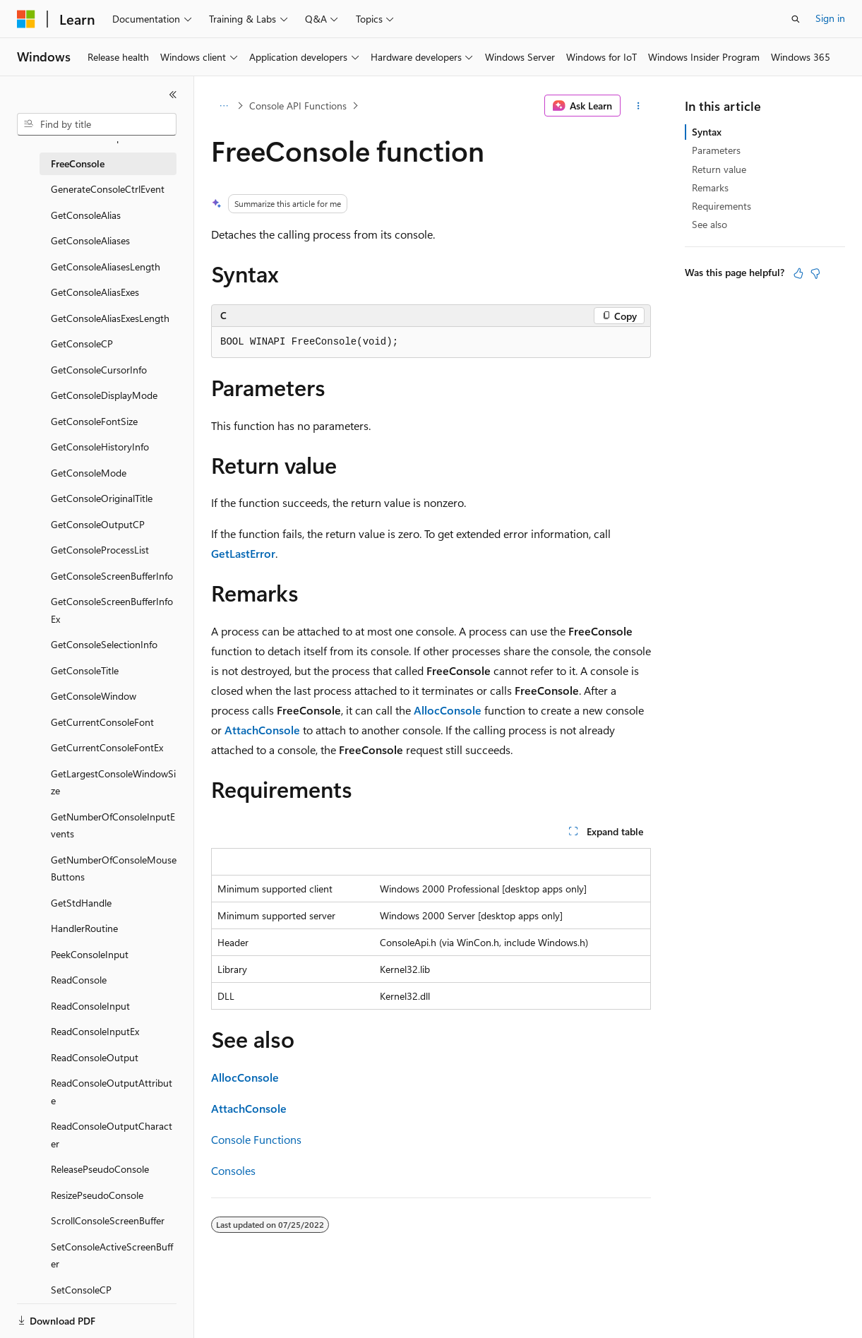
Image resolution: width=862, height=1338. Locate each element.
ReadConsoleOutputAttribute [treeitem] (111, 1091)
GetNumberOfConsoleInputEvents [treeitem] (113, 825)
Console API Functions (298, 105)
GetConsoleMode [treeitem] (88, 472)
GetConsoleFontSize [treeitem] (94, 421)
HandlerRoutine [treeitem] (84, 928)
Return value (719, 169)
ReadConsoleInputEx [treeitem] (95, 1031)
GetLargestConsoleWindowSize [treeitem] (113, 782)
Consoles (233, 1170)
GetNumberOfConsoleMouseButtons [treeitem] (113, 868)
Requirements (721, 206)
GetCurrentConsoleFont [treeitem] (102, 722)
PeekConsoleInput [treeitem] (89, 954)
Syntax (707, 131)
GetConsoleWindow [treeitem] (93, 696)
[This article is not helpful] (815, 273)
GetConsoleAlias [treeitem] (86, 215)
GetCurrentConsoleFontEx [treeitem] (107, 747)
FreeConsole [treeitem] (77, 163)
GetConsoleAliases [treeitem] (90, 240)
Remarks (710, 187)
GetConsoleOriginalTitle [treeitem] (101, 498)
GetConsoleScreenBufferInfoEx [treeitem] (112, 610)
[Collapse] (173, 94)
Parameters (716, 150)
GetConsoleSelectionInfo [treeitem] (104, 644)
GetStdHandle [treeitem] (81, 902)
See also (709, 224)
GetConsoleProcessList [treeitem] (100, 549)
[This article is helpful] (798, 273)
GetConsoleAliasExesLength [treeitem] (110, 318)
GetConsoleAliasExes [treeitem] (95, 292)
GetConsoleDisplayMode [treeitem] (104, 395)
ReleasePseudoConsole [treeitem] (100, 1169)
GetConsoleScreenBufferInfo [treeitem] (112, 576)
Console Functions (256, 1139)
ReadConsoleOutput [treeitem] (94, 1057)
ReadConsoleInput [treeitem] (90, 1006)
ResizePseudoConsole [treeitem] (97, 1195)
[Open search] (796, 19)
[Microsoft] (26, 19)
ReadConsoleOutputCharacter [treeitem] (111, 1134)
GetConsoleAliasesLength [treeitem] (105, 266)
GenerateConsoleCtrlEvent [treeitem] (107, 189)
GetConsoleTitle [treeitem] (85, 670)
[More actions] (638, 106)
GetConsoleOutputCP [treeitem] (98, 524)
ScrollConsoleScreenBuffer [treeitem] (107, 1220)
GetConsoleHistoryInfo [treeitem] (100, 446)
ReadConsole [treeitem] (79, 979)
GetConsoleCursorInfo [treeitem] (99, 369)
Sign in (830, 18)
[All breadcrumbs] (223, 106)
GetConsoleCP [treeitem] (82, 343)
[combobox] (96, 124)
